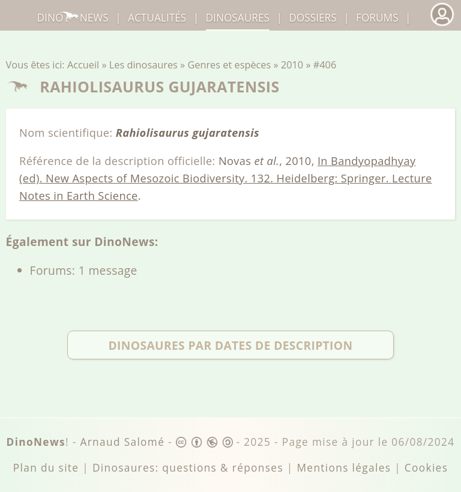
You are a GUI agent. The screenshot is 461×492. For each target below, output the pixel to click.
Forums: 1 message (83, 270)
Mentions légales (344, 468)
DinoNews (73, 18)
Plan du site (46, 468)
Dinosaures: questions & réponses (187, 468)
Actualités (157, 18)
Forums (377, 18)
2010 (292, 64)
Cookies (426, 468)
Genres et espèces (229, 64)
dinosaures (238, 18)
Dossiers (312, 18)
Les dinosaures (143, 64)
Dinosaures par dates (230, 345)
